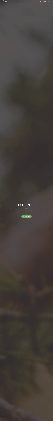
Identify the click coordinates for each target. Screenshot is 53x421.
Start (35, 1)
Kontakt (49, 1)
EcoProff (7, 1)
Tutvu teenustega (26, 216)
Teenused (40, 1)
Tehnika (44, 1)
